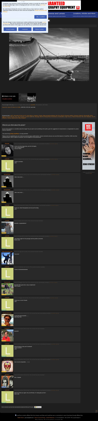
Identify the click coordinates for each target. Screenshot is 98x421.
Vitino (19, 118)
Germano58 (86, 115)
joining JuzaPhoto (14, 133)
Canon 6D (4, 107)
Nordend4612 (61, 116)
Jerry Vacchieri (20, 116)
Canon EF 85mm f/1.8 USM (13, 107)
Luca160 (27, 116)
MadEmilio (31, 116)
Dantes (40, 115)
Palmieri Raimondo (76, 116)
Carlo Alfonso (30, 115)
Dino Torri (58, 115)
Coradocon (35, 115)
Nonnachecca (54, 116)
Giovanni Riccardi (10, 116)
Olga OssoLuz (68, 116)
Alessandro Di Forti (18, 115)
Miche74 (42, 116)
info (91, 173)
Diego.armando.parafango (49, 115)
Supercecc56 (15, 118)
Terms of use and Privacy (39, 417)
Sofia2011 (4, 118)
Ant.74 (24, 115)
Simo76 (93, 116)
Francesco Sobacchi (78, 115)
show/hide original (53, 143)
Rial (82, 116)
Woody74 (23, 118)
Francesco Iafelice (69, 115)
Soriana (9, 118)
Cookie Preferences (50, 417)
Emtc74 (62, 115)
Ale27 (11, 115)
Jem (16, 116)
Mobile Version (21, 417)
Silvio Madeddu (87, 116)
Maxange (37, 116)
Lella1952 (32, 104)
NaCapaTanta (47, 116)
